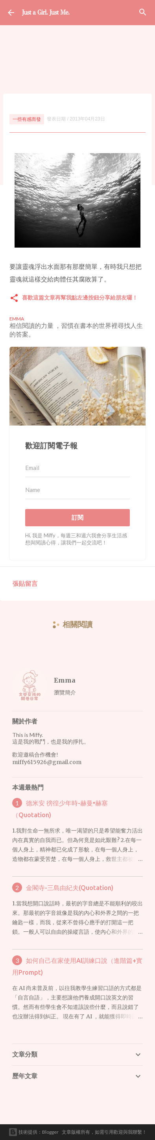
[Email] (77, 468)
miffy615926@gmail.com (46, 762)
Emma (65, 680)
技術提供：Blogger (33, 1132)
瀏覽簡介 (65, 692)
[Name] (77, 490)
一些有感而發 (27, 119)
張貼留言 (25, 583)
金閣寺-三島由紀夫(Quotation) (69, 887)
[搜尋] (143, 12)
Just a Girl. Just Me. (45, 12)
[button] (14, 298)
